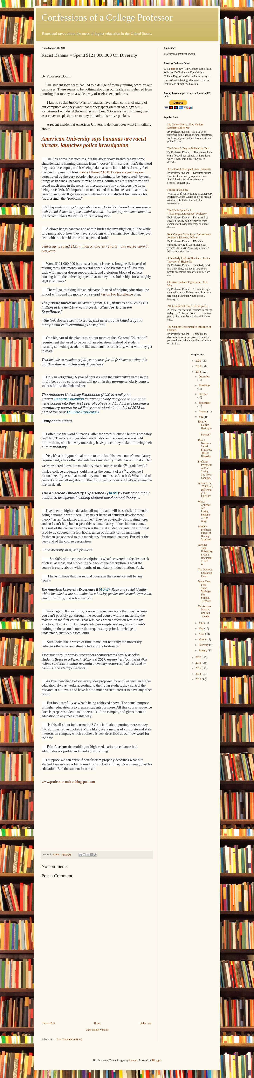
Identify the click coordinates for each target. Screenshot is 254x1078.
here (172, 68)
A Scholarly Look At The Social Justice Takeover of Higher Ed (188, 260)
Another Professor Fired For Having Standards (205, 533)
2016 (199, 662)
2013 (199, 679)
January (203, 650)
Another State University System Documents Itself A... (205, 554)
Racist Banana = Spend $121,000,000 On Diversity (205, 448)
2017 (199, 657)
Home (97, 1023)
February (204, 644)
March (202, 639)
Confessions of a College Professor (107, 17)
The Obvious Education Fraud (205, 573)
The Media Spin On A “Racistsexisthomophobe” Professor (187, 212)
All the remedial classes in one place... (188, 306)
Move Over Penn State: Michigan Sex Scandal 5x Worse (204, 591)
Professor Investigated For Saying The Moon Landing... (205, 469)
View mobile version (97, 1029)
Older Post (145, 1023)
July (201, 417)
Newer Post (49, 1023)
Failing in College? (177, 189)
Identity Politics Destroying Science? (205, 428)
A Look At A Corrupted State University (189, 169)
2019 (199, 366)
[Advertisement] (97, 991)
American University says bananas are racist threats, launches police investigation (94, 142)
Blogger (156, 1060)
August (203, 411)
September (204, 402)
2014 (199, 673)
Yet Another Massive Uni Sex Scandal (204, 611)
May (201, 628)
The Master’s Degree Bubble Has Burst (188, 148)
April (202, 634)
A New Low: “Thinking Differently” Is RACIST (205, 490)
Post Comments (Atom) (69, 1039)
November (204, 385)
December (204, 376)
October (203, 394)
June (201, 623)
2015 (199, 668)
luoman (133, 1060)
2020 (199, 360)
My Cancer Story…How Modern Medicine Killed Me (185, 126)
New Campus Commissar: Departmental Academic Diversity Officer (189, 236)
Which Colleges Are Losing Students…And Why (204, 511)
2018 (199, 371)
